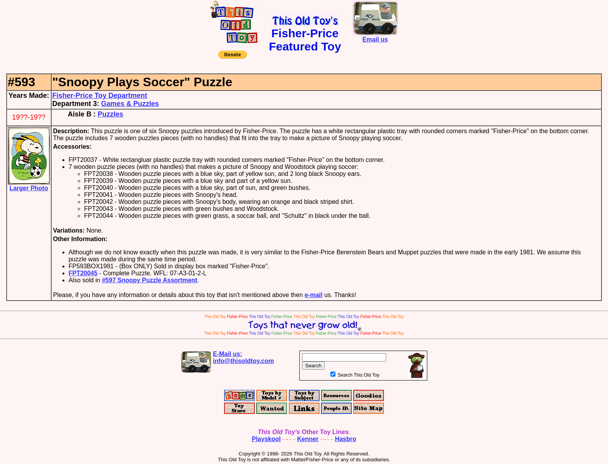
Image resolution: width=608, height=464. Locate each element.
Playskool (266, 439)
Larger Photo (29, 185)
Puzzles (110, 114)
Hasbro (345, 439)
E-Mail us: (243, 357)
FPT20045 (83, 273)
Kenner (307, 439)
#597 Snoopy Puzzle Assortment (149, 280)
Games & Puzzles (130, 104)
